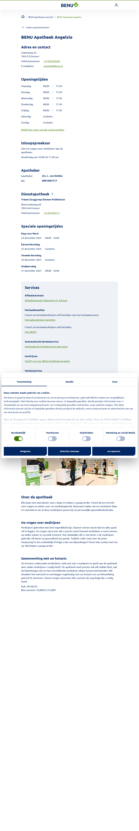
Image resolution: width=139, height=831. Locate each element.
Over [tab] (115, 381)
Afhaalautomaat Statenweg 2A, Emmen (46, 300)
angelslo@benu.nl (53, 65)
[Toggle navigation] (23, 5)
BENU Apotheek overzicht (40, 17)
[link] (116, 5)
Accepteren (113, 451)
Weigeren (25, 451)
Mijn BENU (30, 331)
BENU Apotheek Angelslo (69, 17)
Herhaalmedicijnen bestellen (40, 319)
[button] (52, 194)
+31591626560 (52, 61)
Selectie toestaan (69, 451)
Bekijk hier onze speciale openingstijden (42, 129)
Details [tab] (70, 381)
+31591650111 (52, 212)
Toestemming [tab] (24, 381)
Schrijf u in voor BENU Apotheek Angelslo (47, 361)
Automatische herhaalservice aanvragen (46, 346)
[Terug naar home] (23, 16)
